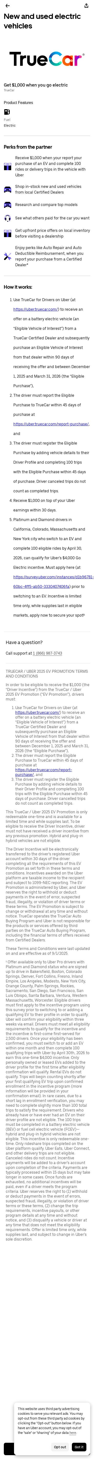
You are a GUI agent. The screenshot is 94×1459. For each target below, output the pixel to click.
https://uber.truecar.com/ (35, 309)
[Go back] (7, 5)
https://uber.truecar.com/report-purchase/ (51, 424)
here (72, 1433)
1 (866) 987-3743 (47, 653)
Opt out (60, 1447)
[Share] (86, 5)
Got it (79, 1447)
